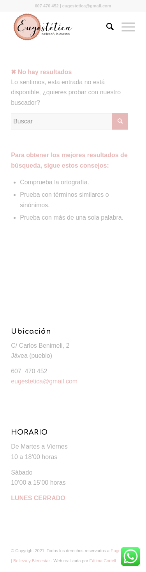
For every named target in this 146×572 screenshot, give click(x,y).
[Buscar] (106, 26)
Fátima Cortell (103, 560)
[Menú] (124, 26)
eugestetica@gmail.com (44, 381)
